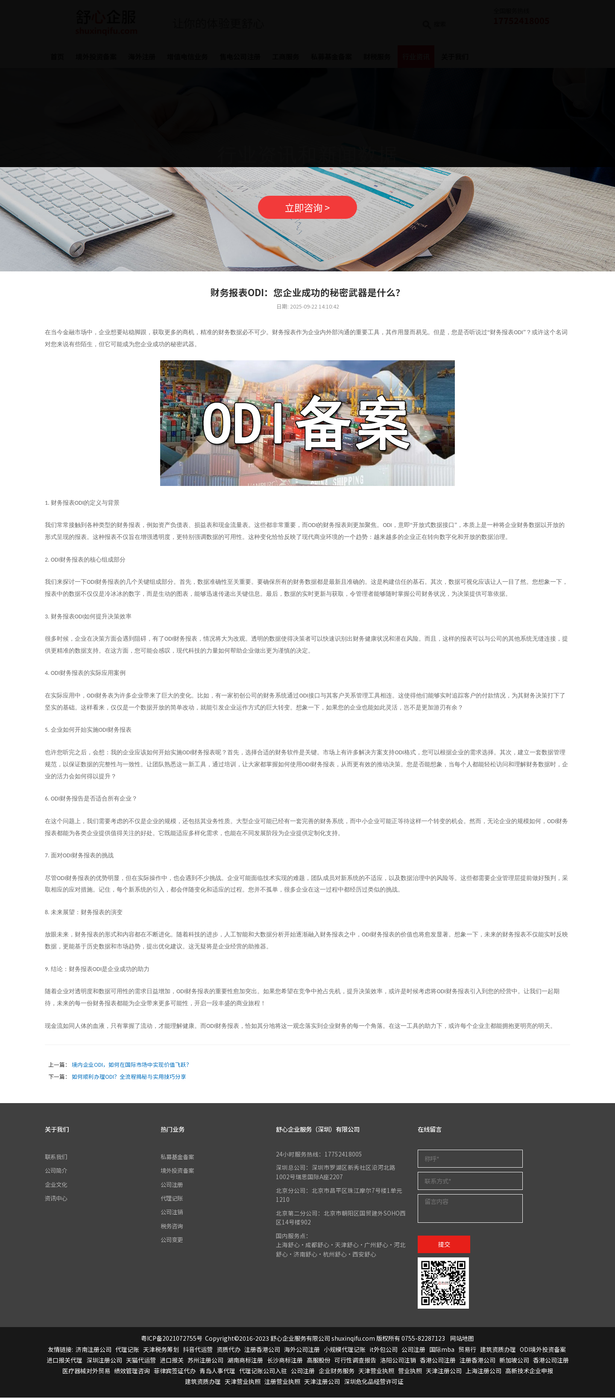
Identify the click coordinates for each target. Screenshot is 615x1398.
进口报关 (172, 1360)
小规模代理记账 (345, 1349)
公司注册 (172, 1184)
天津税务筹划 (161, 1349)
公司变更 (172, 1240)
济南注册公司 (93, 1349)
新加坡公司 (514, 1360)
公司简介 (57, 1170)
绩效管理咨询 (132, 1371)
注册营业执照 (282, 1381)
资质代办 (228, 1349)
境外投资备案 (178, 1170)
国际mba (441, 1349)
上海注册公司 (483, 1371)
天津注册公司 (444, 1371)
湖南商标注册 (245, 1360)
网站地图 (462, 1338)
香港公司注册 (438, 1360)
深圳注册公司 (104, 1360)
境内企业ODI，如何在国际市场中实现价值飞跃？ (132, 1064)
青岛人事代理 (217, 1371)
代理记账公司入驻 (263, 1371)
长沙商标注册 (285, 1360)
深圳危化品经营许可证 (374, 1381)
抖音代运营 (198, 1349)
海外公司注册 (302, 1349)
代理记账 (172, 1198)
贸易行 (467, 1349)
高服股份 (319, 1360)
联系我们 (57, 1157)
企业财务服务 (336, 1371)
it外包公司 (383, 1349)
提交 (444, 1244)
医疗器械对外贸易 (86, 1371)
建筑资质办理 (498, 1349)
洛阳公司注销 (398, 1360)
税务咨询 (172, 1226)
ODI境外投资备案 (543, 1349)
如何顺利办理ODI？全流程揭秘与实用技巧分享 (129, 1076)
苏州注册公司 (205, 1360)
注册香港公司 (262, 1349)
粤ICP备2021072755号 (171, 1338)
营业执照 (410, 1371)
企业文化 (57, 1184)
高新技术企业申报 (529, 1371)
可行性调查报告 (355, 1360)
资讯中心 (57, 1198)
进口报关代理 (64, 1360)
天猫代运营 (141, 1360)
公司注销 (172, 1212)
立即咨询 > (307, 207)
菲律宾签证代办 (175, 1371)
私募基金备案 (178, 1157)
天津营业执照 (376, 1371)
